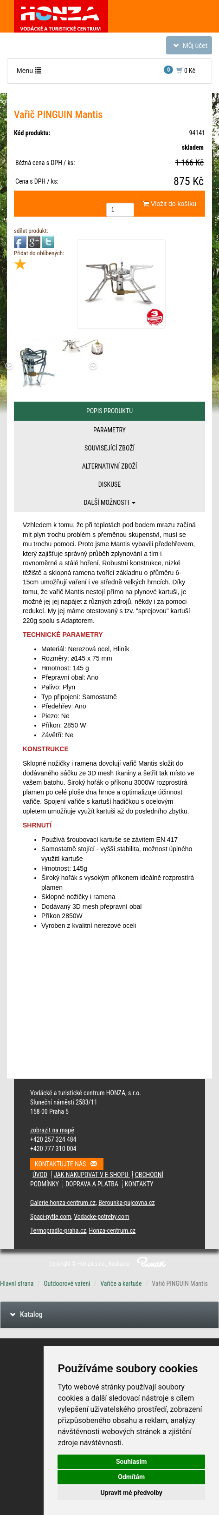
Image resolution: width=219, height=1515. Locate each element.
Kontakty (139, 1184)
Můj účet (188, 47)
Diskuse (109, 484)
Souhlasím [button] (131, 1461)
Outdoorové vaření (67, 1283)
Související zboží (109, 448)
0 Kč (179, 70)
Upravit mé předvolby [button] (131, 1492)
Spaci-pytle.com (50, 1216)
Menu (31, 72)
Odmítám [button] (131, 1477)
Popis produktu (109, 411)
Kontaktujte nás (69, 1164)
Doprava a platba (91, 1184)
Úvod (39, 1174)
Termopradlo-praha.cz (58, 1230)
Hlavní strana (17, 1283)
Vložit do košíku (169, 203)
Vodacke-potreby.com (101, 1216)
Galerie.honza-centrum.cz (63, 1202)
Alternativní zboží (109, 466)
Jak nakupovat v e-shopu (91, 1174)
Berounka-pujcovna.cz (126, 1202)
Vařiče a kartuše (121, 1283)
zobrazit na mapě (52, 1130)
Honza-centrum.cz (112, 1230)
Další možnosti (109, 502)
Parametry (109, 430)
